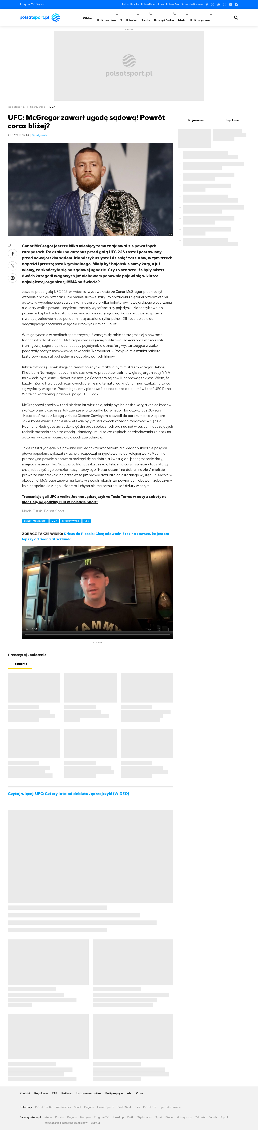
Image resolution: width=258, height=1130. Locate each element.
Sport (77, 1107)
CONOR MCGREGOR (35, 521)
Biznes (170, 1117)
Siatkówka (128, 20)
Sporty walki (37, 107)
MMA (52, 107)
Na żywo (85, 1117)
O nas (139, 1093)
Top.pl (224, 1117)
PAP (54, 1093)
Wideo (88, 18)
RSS (236, 4)
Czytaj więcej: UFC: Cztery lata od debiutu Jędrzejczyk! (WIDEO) (68, 793)
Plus (137, 1107)
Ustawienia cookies (88, 1093)
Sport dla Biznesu (192, 4)
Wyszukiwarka (236, 17)
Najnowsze (196, 120)
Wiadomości (63, 1107)
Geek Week (124, 1107)
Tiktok (230, 4)
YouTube (218, 4)
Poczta (59, 1117)
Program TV (27, 4)
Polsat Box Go (130, 4)
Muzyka (95, 1123)
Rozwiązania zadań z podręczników (65, 1123)
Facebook (206, 4)
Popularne (20, 664)
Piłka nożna (106, 20)
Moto (182, 20)
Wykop (12, 278)
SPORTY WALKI (70, 521)
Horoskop (118, 1117)
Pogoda (89, 1107)
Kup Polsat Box (170, 4)
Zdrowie (200, 1117)
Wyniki (41, 4)
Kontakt (25, 1093)
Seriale (213, 1117)
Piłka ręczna (200, 20)
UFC (86, 521)
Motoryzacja (184, 1117)
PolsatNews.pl (150, 4)
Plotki (130, 1117)
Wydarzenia (144, 1117)
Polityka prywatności (118, 1093)
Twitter (212, 4)
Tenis (145, 20)
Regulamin (41, 1093)
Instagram (224, 4)
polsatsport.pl (16, 107)
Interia (48, 1117)
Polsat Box (150, 1107)
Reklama (66, 1093)
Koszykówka (164, 20)
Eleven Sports (105, 1107)
